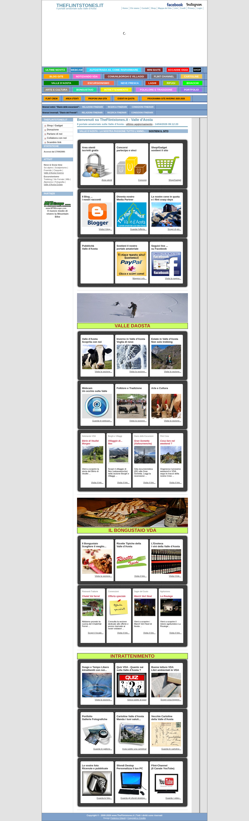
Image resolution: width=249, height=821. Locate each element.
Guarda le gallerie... (102, 749)
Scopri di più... (174, 229)
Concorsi (142, 180)
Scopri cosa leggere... (170, 700)
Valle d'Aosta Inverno (54, 173)
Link (176, 8)
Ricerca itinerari (117, 107)
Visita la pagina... (173, 278)
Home (125, 8)
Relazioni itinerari (92, 107)
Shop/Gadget (175, 180)
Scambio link (52, 142)
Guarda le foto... (104, 798)
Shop (153, 8)
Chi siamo (134, 8)
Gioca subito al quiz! (136, 700)
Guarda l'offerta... (138, 229)
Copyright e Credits (136, 818)
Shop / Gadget (53, 125)
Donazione (51, 129)
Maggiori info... (139, 278)
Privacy (191, 8)
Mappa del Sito (165, 8)
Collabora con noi (55, 138)
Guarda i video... (173, 798)
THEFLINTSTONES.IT (79, 5)
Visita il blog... (105, 229)
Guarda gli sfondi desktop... (134, 798)
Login (199, 8)
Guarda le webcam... (102, 421)
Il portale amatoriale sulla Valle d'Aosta (76, 8)
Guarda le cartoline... (171, 749)
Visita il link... (97, 482)
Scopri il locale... (95, 633)
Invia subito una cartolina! (134, 749)
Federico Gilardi (118, 818)
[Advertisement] (94, 264)
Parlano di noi (53, 134)
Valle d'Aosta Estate (53, 184)
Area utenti (107, 180)
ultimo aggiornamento (139, 124)
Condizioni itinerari (142, 107)
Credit (183, 8)
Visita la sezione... (103, 371)
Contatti (145, 8)
